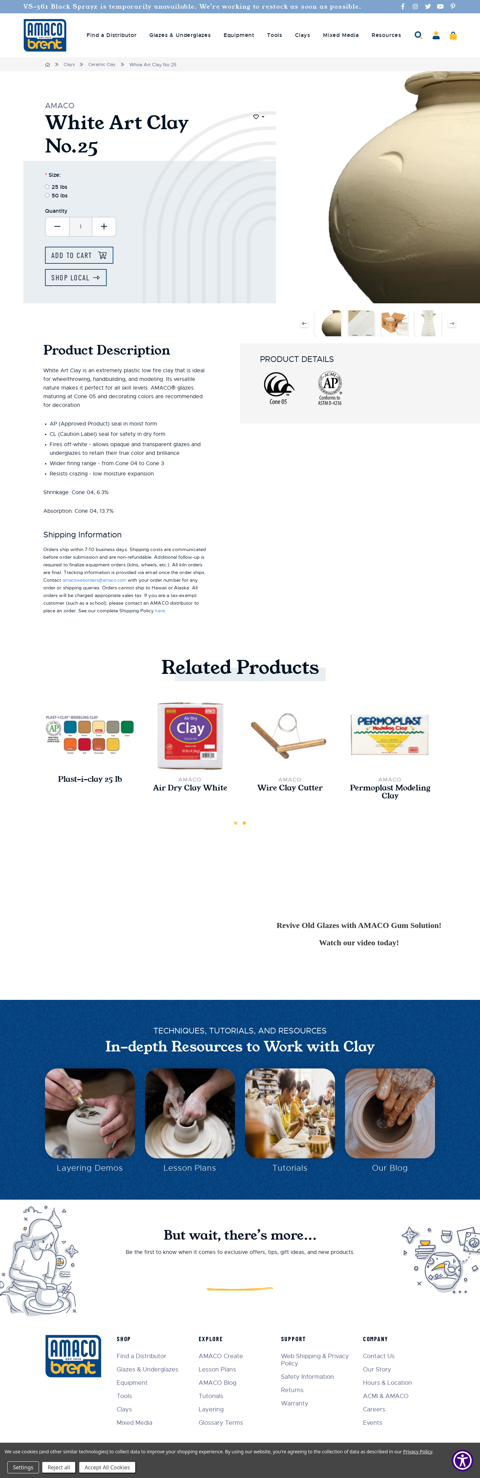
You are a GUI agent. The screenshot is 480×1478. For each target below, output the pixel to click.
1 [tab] (235, 825)
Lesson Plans (190, 1171)
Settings (23, 1467)
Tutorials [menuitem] (215, 1395)
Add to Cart (75, 255)
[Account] (436, 35)
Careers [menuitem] (375, 1409)
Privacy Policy (417, 1451)
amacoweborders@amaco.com (98, 581)
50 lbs (60, 195)
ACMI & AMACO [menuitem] (387, 1395)
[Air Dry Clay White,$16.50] (190, 736)
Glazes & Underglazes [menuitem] (180, 35)
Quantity (56, 210)
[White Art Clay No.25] (328, 324)
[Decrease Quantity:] (57, 226)
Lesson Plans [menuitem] (221, 1369)
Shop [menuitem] (129, 1338)
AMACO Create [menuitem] (225, 1355)
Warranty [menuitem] (297, 1403)
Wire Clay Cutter (290, 789)
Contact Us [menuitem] (380, 1355)
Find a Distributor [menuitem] (111, 35)
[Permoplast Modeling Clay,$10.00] (390, 736)
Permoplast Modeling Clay (390, 793)
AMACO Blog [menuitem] (221, 1382)
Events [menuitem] (374, 1422)
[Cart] (453, 35)
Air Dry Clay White (190, 789)
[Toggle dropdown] (259, 117)
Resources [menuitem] (386, 35)
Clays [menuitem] (302, 35)
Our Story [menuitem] (378, 1369)
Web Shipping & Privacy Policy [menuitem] (317, 1359)
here (160, 612)
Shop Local (72, 278)
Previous (304, 324)
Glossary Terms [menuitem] (225, 1422)
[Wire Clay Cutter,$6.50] (290, 736)
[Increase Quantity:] (104, 226)
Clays (70, 65)
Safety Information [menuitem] (309, 1376)
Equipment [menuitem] (239, 35)
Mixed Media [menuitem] (341, 35)
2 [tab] (244, 825)
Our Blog (390, 1171)
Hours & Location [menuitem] (388, 1382)
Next (452, 324)
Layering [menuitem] (215, 1409)
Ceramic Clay (104, 65)
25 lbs (59, 186)
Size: (53, 174)
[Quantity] (80, 226)
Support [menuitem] (296, 1338)
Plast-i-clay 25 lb (90, 780)
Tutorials (290, 1171)
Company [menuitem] (377, 1338)
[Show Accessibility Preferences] (462, 1460)
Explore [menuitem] (215, 1338)
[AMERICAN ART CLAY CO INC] (45, 35)
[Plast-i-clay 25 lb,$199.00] (90, 736)
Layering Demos (90, 1171)
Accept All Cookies (107, 1467)
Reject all (59, 1467)
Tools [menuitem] (274, 35)
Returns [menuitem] (294, 1389)
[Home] (47, 65)
